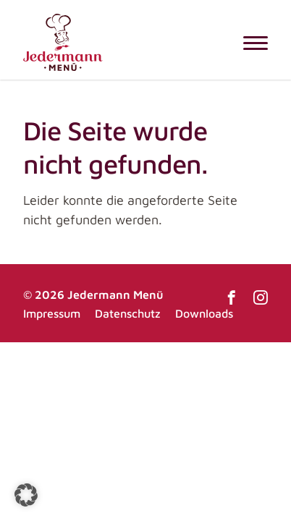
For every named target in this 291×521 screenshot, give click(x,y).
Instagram (260, 297)
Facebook (231, 297)
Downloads (204, 313)
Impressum (51, 313)
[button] (26, 495)
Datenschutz (128, 313)
